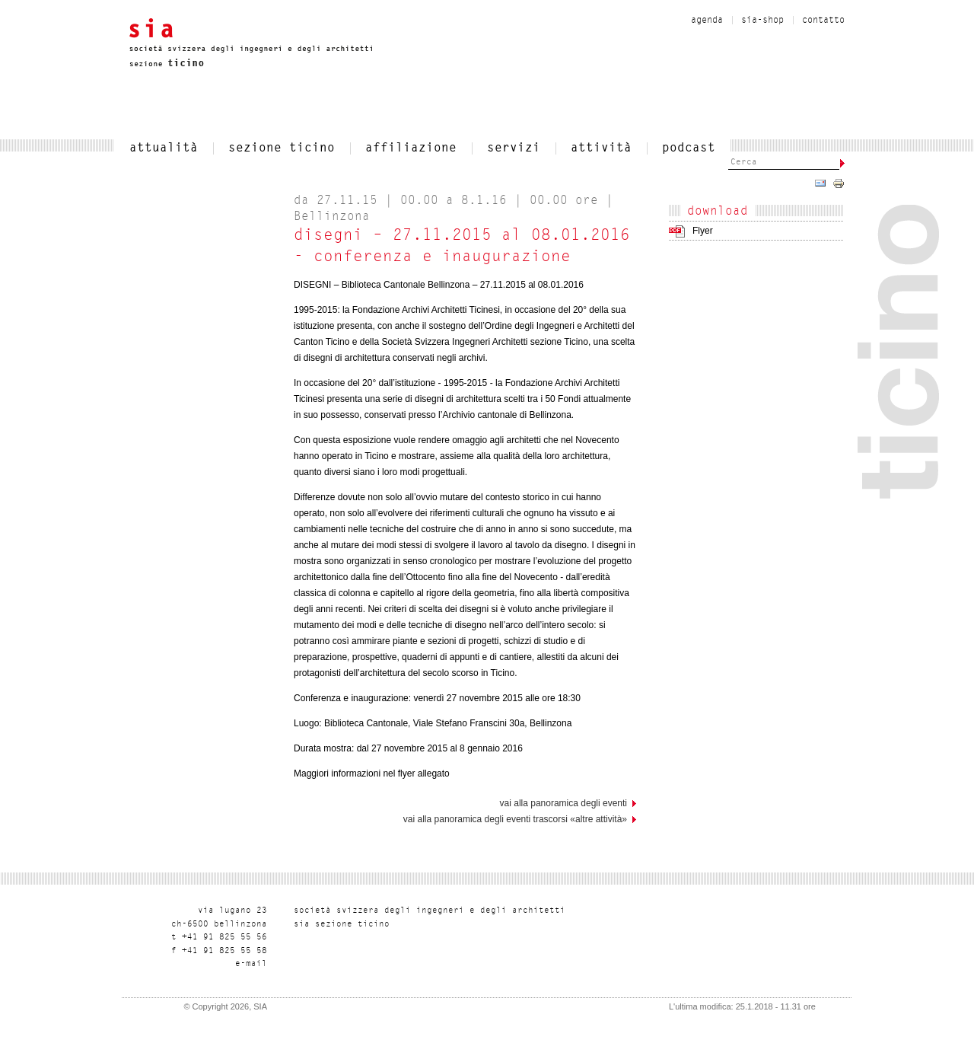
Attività (601, 148)
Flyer (702, 230)
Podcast (688, 148)
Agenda (707, 20)
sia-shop (762, 20)
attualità (163, 148)
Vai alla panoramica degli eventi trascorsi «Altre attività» (515, 819)
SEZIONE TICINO (281, 148)
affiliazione (411, 148)
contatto (823, 20)
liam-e (251, 964)
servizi (513, 148)
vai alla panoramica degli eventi (563, 803)
